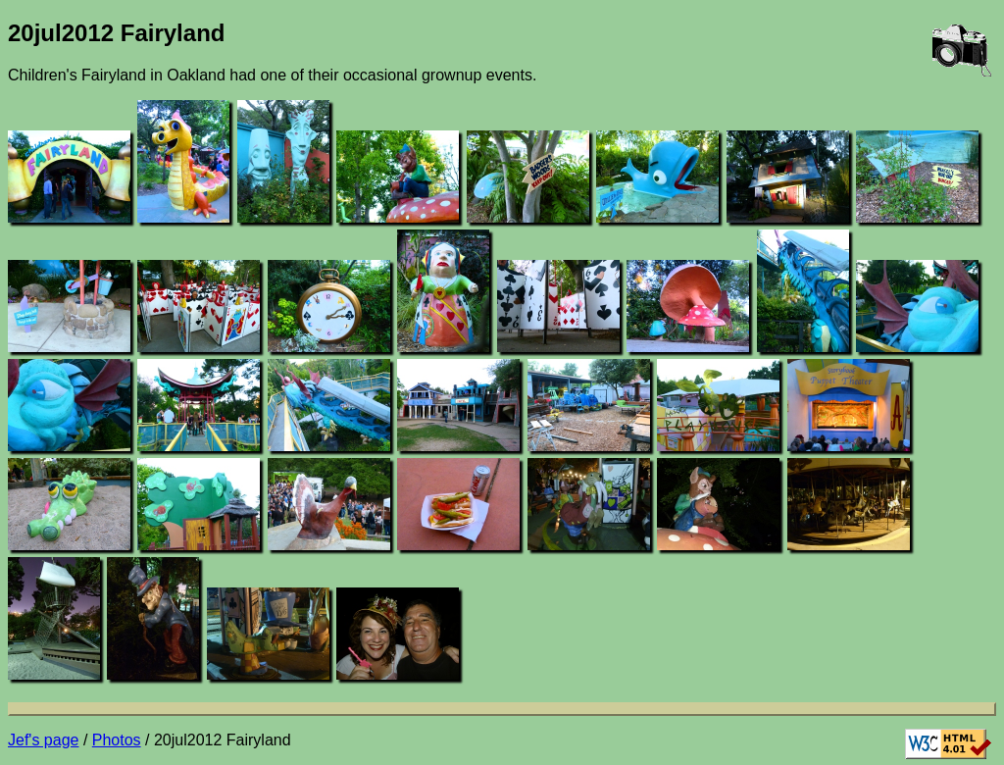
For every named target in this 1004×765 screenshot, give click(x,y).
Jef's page (43, 740)
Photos (116, 740)
